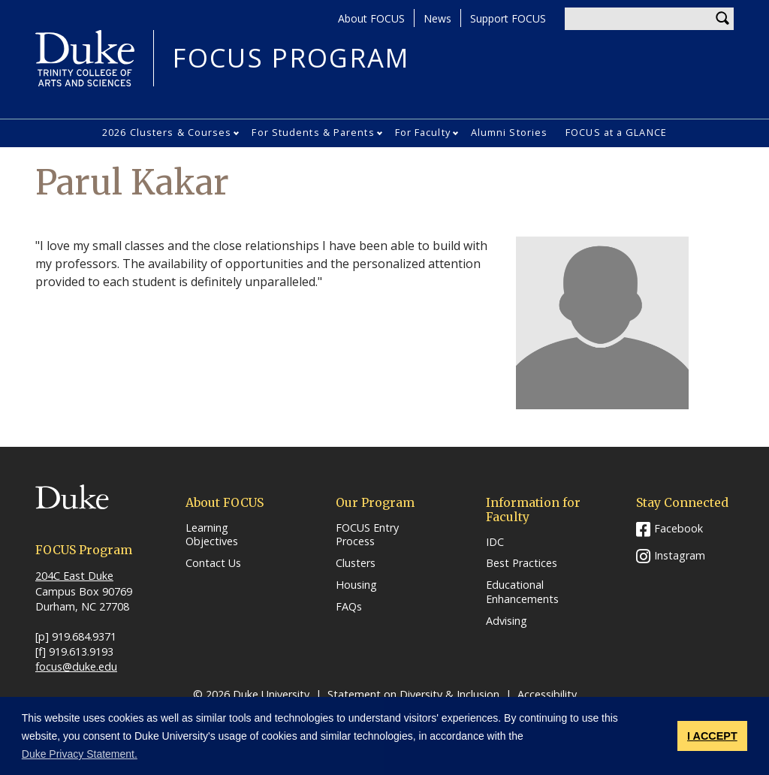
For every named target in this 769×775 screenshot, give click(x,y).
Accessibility (547, 694)
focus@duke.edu (76, 666)
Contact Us (213, 563)
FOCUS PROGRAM (291, 58)
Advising (506, 621)
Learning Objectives (211, 535)
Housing (356, 585)
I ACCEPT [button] (712, 736)
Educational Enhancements (522, 592)
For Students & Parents (313, 132)
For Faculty (423, 132)
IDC (495, 542)
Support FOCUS (508, 18)
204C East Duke (74, 575)
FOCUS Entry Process (367, 535)
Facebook (678, 528)
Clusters (355, 563)
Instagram (679, 555)
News (437, 18)
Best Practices (521, 563)
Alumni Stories (509, 132)
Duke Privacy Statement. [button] (79, 754)
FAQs (349, 607)
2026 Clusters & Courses (166, 132)
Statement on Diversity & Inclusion (413, 694)
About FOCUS (371, 18)
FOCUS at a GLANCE (616, 132)
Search (722, 19)
